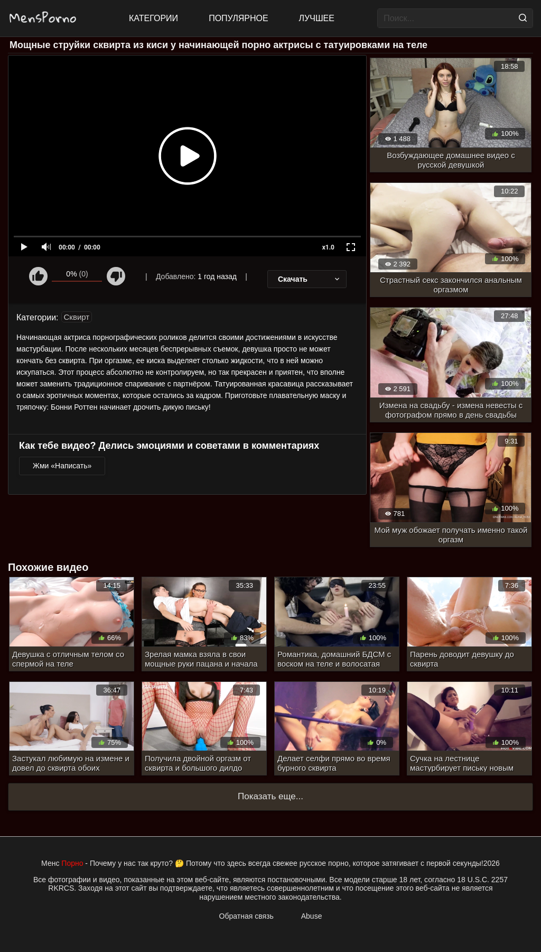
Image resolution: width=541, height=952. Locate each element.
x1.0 (328, 247)
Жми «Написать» (62, 465)
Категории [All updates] (153, 18)
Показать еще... (270, 796)
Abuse (311, 916)
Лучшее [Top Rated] (316, 18)
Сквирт (77, 316)
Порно (72, 863)
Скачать (309, 279)
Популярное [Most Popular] (238, 18)
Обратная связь (246, 916)
